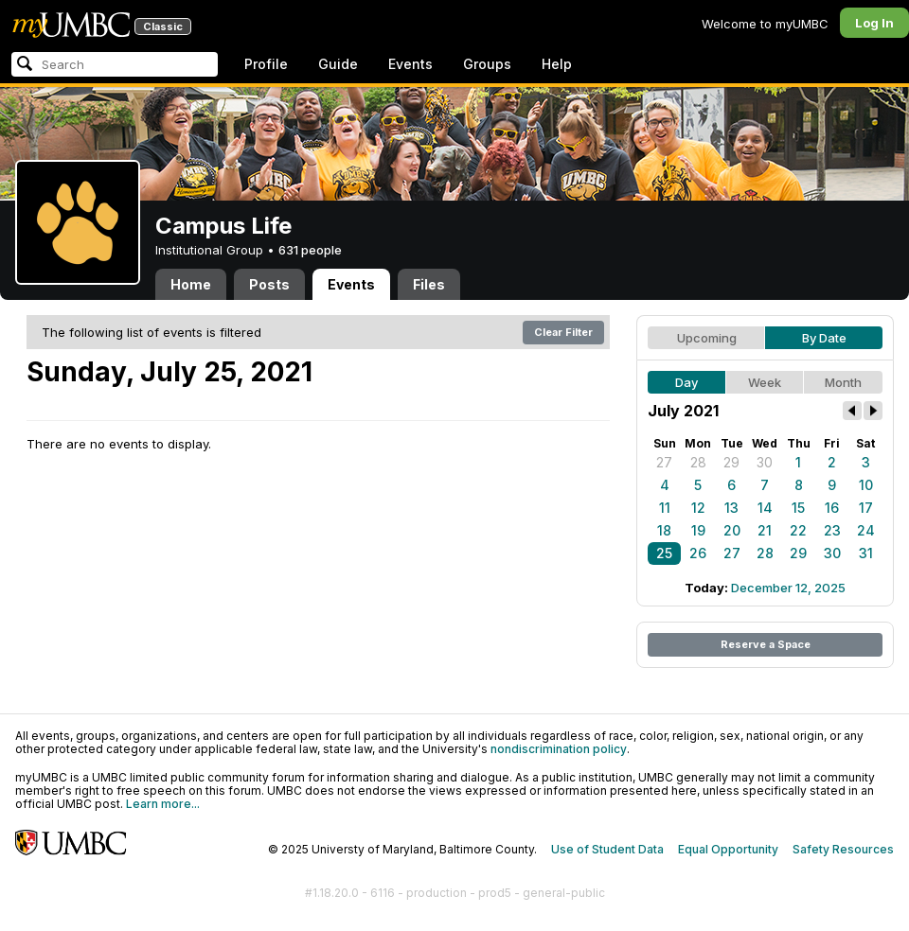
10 (866, 485)
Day (686, 382)
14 (765, 508)
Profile (266, 64)
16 (832, 508)
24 (866, 530)
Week (764, 382)
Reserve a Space (766, 644)
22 (798, 530)
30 (765, 462)
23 (832, 530)
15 (798, 508)
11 (664, 508)
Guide (338, 64)
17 (866, 508)
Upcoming (707, 337)
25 (664, 553)
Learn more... (163, 804)
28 (698, 462)
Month (843, 382)
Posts (269, 284)
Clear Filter (563, 332)
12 (698, 508)
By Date (824, 337)
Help (557, 64)
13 (731, 508)
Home (190, 284)
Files (429, 284)
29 (731, 462)
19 (698, 530)
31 (866, 553)
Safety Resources (843, 849)
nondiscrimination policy (558, 749)
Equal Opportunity (728, 849)
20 (731, 530)
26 (697, 553)
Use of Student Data (607, 849)
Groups (487, 64)
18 (664, 530)
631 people (310, 249)
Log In (874, 22)
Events (410, 64)
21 (765, 530)
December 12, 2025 (788, 587)
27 (664, 462)
